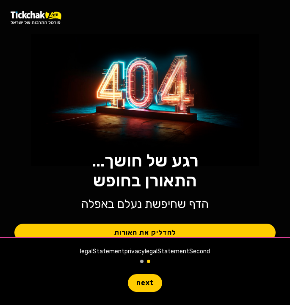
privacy (134, 251)
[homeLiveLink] (36, 17)
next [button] (145, 283)
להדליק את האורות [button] (145, 232)
